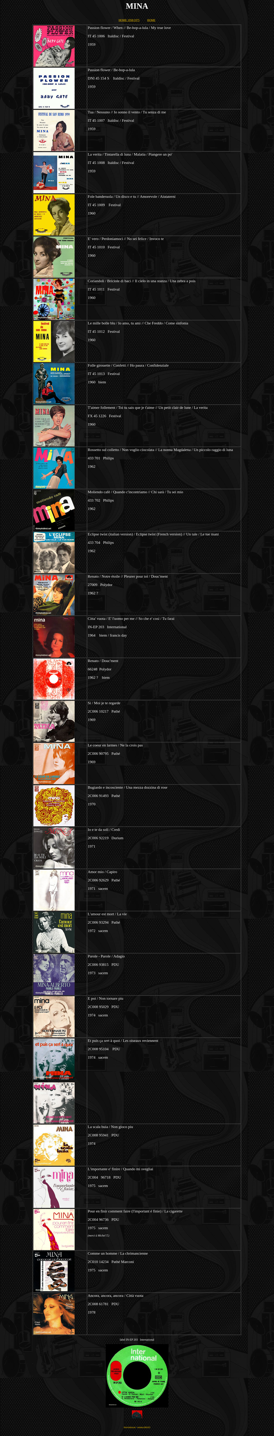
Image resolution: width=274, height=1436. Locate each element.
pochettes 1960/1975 (143, 1427)
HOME (151, 20)
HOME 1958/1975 (129, 20)
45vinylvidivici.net (130, 1427)
